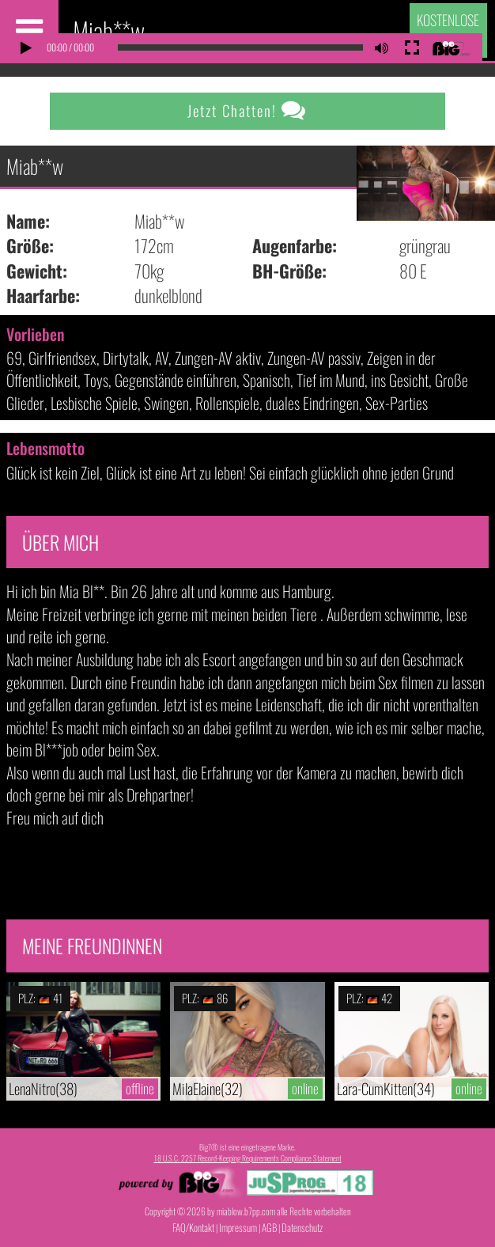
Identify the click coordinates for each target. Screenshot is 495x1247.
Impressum (238, 1227)
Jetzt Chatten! (247, 110)
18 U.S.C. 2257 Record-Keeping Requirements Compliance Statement (248, 1158)
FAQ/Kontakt (193, 1227)
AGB (269, 1227)
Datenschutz (302, 1227)
